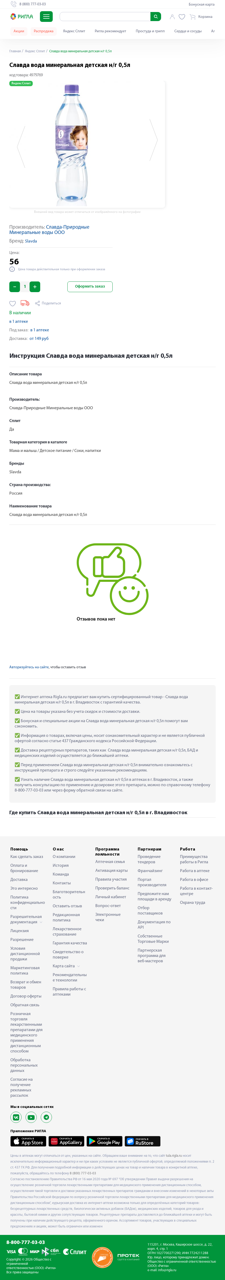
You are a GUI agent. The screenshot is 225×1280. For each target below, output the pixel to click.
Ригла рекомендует (110, 31)
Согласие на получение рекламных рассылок (21, 1088)
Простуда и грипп (150, 31)
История (61, 866)
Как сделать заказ (26, 857)
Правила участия (111, 879)
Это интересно (24, 889)
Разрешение (22, 940)
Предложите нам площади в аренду (154, 896)
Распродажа (44, 31)
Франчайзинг (150, 871)
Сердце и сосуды (188, 31)
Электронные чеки (108, 917)
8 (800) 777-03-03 (83, 1173)
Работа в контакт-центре (196, 891)
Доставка (19, 880)
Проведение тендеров (149, 859)
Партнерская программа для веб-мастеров (152, 955)
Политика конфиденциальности (27, 902)
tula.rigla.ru (174, 1156)
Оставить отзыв (67, 906)
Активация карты (111, 871)
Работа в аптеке (195, 871)
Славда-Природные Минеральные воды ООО (49, 230)
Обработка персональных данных (24, 1065)
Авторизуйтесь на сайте (29, 667)
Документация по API (154, 925)
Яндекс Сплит (74, 31)
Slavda (31, 241)
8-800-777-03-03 (25, 1242)
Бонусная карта (202, 5)
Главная (15, 51)
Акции (19, 31)
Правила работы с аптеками (69, 992)
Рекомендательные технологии (70, 978)
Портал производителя (152, 882)
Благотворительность (69, 895)
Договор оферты (26, 996)
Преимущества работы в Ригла (194, 859)
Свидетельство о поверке (68, 955)
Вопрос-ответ (108, 906)
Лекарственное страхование (67, 932)
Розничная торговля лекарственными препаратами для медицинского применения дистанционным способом (26, 1033)
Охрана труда (192, 903)
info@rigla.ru (167, 1270)
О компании (64, 857)
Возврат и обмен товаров (25, 985)
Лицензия (19, 931)
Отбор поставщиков (150, 911)
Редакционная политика (66, 918)
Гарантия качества (70, 943)
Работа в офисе (194, 880)
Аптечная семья (110, 862)
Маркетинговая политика (25, 971)
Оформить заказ (90, 287)
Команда (61, 874)
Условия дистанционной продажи (25, 954)
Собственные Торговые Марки (153, 939)
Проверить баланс (112, 888)
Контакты (62, 883)
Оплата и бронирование (24, 868)
